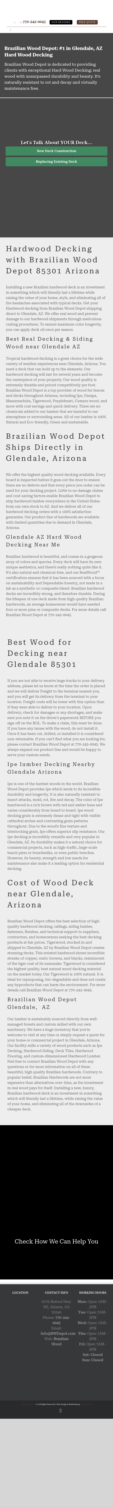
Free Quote (87, 22)
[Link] (25, 1130)
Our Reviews (61, 22)
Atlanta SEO (85, 1404)
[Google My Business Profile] (10, 22)
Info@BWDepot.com (58, 1333)
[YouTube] (61, 1410)
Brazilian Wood (28, 1404)
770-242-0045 (34, 22)
